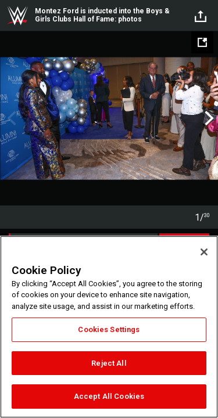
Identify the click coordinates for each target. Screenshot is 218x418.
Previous (10, 118)
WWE (17, 15)
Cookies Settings (109, 329)
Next (208, 118)
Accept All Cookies (109, 396)
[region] (109, 327)
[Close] (204, 252)
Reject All (108, 363)
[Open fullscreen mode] (202, 42)
